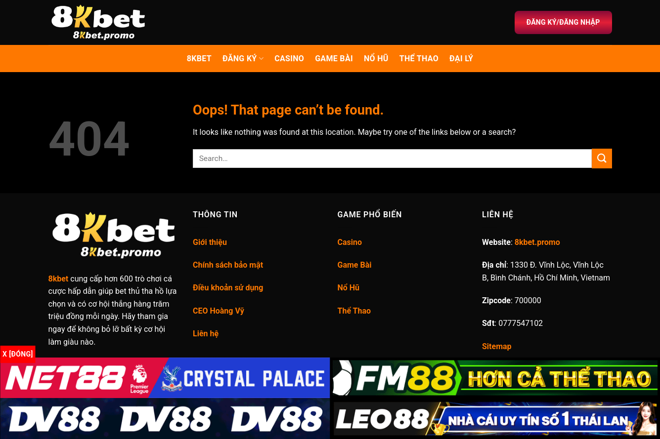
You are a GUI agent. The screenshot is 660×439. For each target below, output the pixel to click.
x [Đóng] (17, 354)
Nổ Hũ (376, 58)
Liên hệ (206, 333)
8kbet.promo (537, 242)
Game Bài (334, 58)
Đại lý (461, 58)
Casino (289, 58)
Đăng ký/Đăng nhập (563, 22)
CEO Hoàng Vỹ (218, 311)
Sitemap (497, 346)
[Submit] (602, 158)
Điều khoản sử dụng (228, 287)
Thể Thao (354, 311)
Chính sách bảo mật (228, 265)
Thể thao (419, 58)
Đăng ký (243, 59)
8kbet (199, 58)
